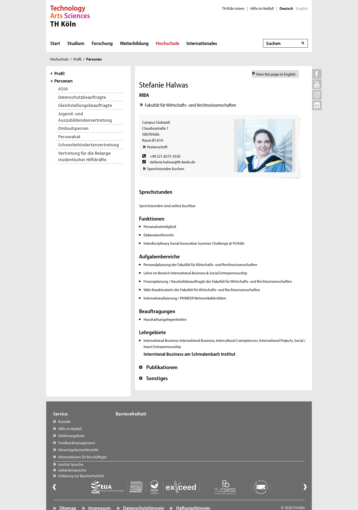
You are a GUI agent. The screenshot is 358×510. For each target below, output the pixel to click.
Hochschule (167, 43)
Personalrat (69, 136)
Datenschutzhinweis (143, 495)
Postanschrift (157, 146)
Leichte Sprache (132, 421)
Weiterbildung (134, 43)
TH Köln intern (233, 8)
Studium (75, 43)
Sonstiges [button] (153, 378)
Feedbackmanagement (76, 442)
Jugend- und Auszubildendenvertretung (85, 117)
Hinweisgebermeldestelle (78, 449)
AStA (63, 89)
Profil (77, 58)
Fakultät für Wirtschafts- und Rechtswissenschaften (190, 105)
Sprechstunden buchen (165, 168)
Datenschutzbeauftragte (82, 97)
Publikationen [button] (158, 367)
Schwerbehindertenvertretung (88, 145)
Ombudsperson (73, 128)
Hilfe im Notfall (262, 8)
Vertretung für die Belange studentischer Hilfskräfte (84, 156)
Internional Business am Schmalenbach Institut (189, 354)
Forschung (102, 43)
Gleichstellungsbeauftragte (85, 105)
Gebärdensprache (134, 428)
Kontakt (64, 421)
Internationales (201, 43)
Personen (63, 81)
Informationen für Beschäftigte (82, 456)
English (302, 8)
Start (55, 43)
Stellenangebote (71, 435)
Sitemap (67, 495)
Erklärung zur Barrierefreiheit (143, 435)
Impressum (99, 495)
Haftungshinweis (192, 495)
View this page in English (276, 74)
